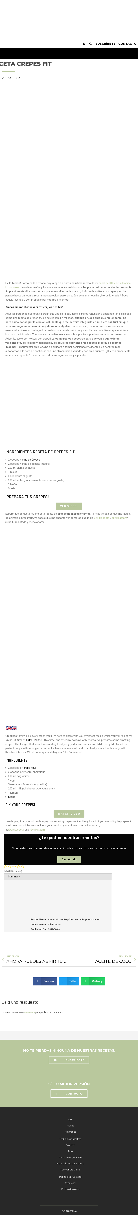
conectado (29, 1012)
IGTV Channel (34, 740)
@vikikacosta (101, 517)
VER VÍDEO (69, 506)
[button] (134, 53)
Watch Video (69, 813)
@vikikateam (119, 517)
